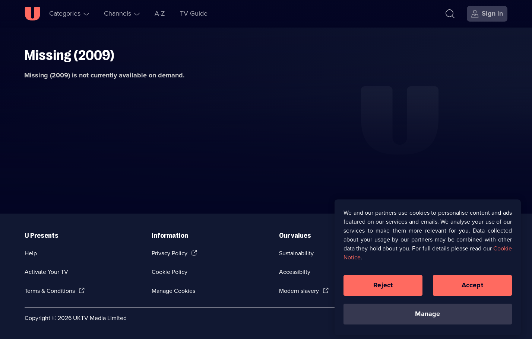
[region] (428, 270)
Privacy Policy (169, 253)
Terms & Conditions (50, 291)
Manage (427, 317)
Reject (383, 288)
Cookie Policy (169, 272)
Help (31, 253)
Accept (472, 288)
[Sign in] (487, 14)
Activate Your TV (46, 272)
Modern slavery (299, 291)
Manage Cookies (173, 291)
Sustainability (296, 253)
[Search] (452, 14)
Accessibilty (294, 272)
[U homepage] (32, 14)
